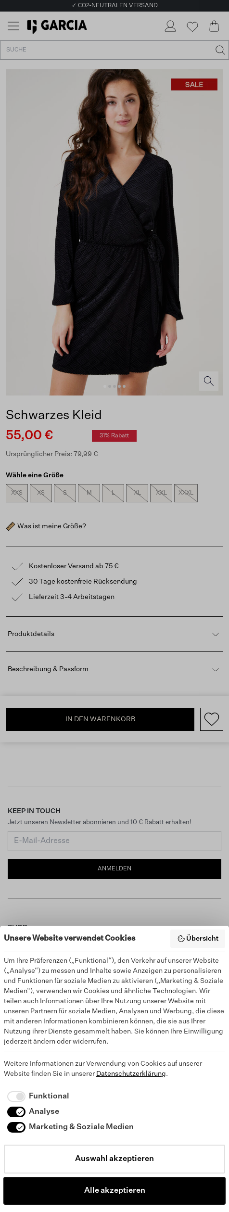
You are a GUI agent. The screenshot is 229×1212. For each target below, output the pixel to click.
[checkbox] (36, 1096)
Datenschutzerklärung (131, 1074)
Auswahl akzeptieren (114, 1159)
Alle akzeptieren (114, 1191)
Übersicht (198, 938)
